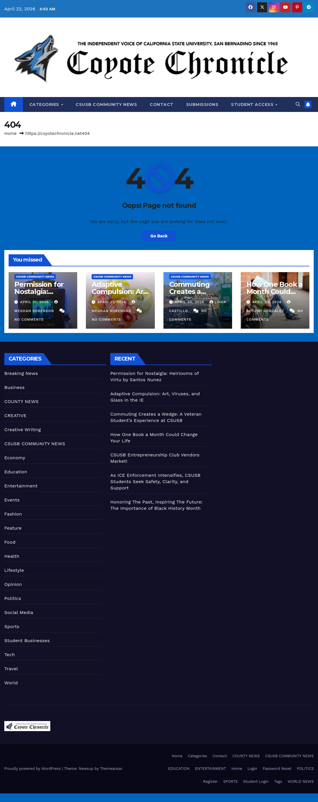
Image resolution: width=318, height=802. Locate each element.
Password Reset (277, 768)
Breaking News (21, 373)
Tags (278, 781)
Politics (12, 598)
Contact (162, 104)
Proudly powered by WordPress (33, 768)
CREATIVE (15, 415)
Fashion (13, 514)
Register (210, 781)
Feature (13, 528)
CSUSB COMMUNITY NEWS (106, 104)
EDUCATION (179, 768)
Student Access (253, 104)
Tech (9, 654)
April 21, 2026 (35, 302)
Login (252, 768)
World (11, 682)
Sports (11, 626)
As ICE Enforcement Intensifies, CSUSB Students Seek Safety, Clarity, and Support (155, 481)
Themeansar (111, 768)
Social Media (18, 612)
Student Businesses (27, 640)
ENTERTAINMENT (210, 768)
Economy (14, 457)
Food (10, 542)
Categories (45, 104)
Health (11, 556)
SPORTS (230, 781)
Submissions (202, 104)
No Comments (29, 319)
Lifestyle (14, 570)
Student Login (256, 781)
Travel (11, 668)
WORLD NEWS (301, 781)
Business (14, 387)
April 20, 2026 (190, 302)
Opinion (13, 584)
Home (10, 133)
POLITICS (305, 768)
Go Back (159, 236)
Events (12, 500)
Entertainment (20, 486)
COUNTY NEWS (21, 401)
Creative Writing (22, 429)
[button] (298, 104)
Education (15, 471)
